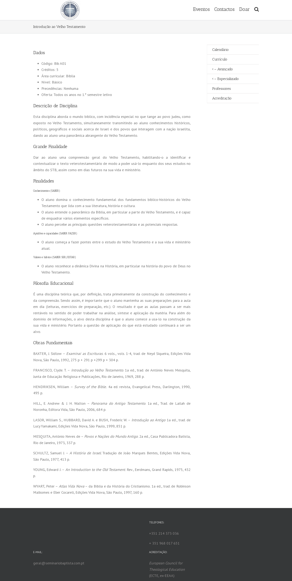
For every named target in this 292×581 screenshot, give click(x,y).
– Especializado (226, 78)
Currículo (219, 59)
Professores (221, 88)
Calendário (220, 49)
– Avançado (223, 69)
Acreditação (222, 98)
